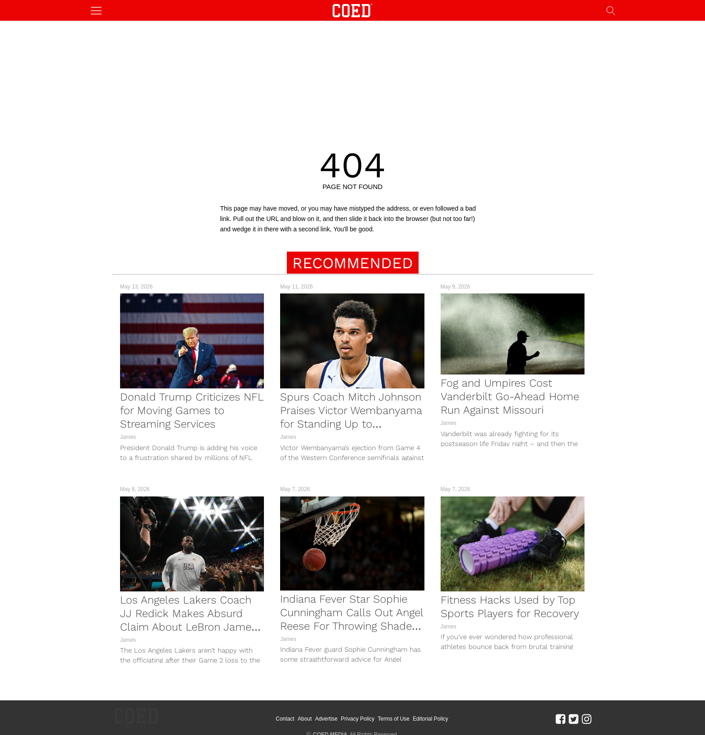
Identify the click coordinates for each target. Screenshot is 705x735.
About (317, 712)
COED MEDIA (330, 722)
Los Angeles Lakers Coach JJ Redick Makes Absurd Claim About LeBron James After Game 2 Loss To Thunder (188, 627)
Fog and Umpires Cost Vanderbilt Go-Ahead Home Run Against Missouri (510, 396)
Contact (297, 712)
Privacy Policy (370, 712)
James (128, 437)
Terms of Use (406, 712)
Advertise (338, 712)
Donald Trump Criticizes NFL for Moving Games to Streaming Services (191, 410)
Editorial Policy (442, 712)
